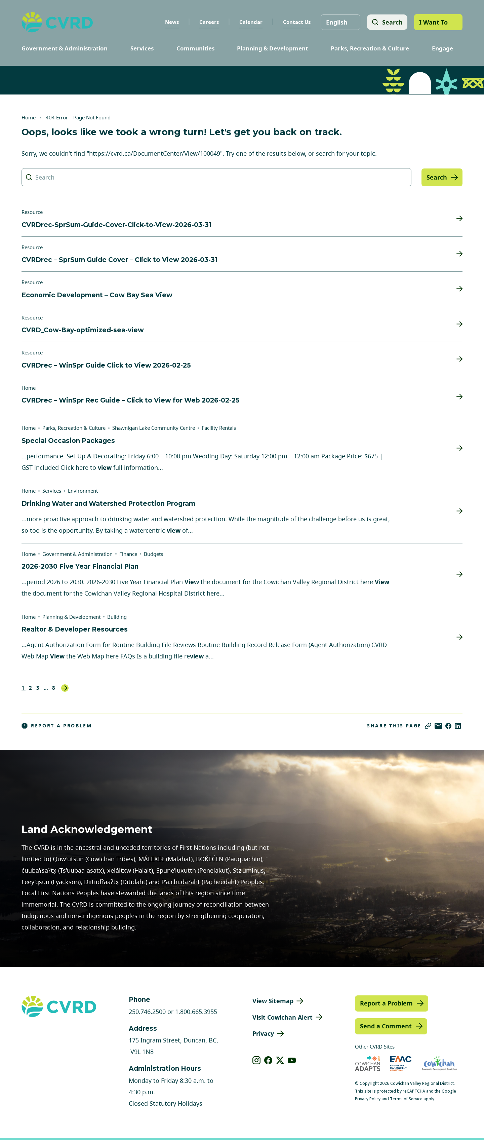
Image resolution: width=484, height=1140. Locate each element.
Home (29, 117)
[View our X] (280, 1060)
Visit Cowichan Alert (282, 1017)
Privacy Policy (367, 1099)
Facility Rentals (219, 427)
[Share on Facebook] (448, 726)
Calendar (250, 21)
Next (65, 688)
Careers (208, 21)
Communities (195, 48)
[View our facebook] (268, 1060)
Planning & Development (272, 48)
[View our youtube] (292, 1060)
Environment (83, 490)
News (171, 21)
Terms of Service (406, 1099)
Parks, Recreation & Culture (370, 48)
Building (117, 616)
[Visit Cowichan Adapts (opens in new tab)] (367, 1063)
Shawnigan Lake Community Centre (153, 427)
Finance (128, 553)
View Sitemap (272, 1001)
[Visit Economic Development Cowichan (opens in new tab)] (439, 1063)
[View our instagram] (256, 1060)
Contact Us (296, 21)
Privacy (263, 1033)
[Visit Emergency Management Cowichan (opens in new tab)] (400, 1063)
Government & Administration (65, 48)
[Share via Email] (438, 725)
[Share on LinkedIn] (457, 726)
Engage (442, 48)
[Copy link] (428, 726)
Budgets (153, 553)
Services (142, 48)
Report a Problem (57, 726)
